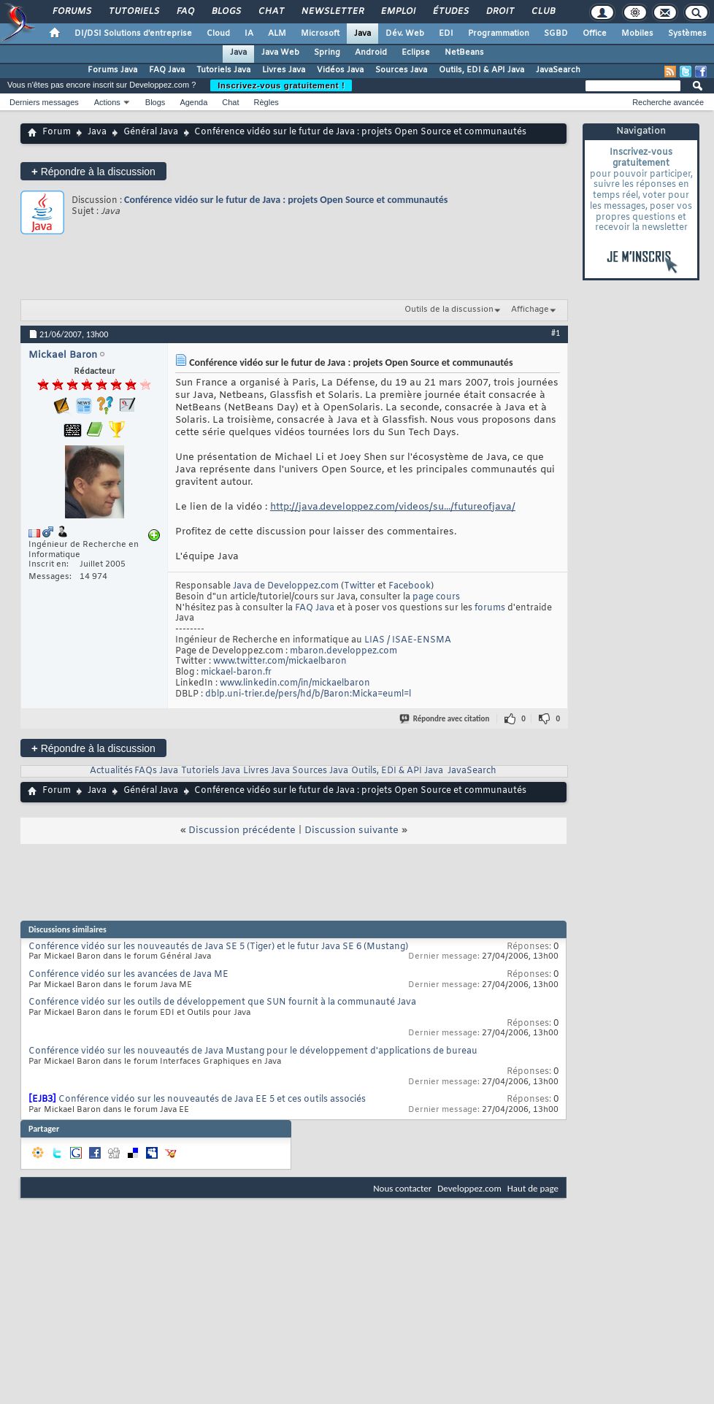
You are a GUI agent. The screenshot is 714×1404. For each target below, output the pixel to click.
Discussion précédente (242, 830)
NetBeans (464, 52)
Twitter (359, 586)
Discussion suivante (351, 830)
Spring (327, 52)
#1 (555, 333)
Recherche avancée (668, 102)
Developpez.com (469, 1188)
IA (249, 33)
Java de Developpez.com (286, 586)
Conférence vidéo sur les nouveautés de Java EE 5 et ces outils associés (212, 1099)
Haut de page (532, 1188)
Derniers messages (44, 102)
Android (371, 52)
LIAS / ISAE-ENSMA (407, 640)
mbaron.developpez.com (343, 651)
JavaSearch (558, 70)
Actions (107, 102)
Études (450, 12)
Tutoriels (133, 12)
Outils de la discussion (449, 309)
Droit (499, 12)
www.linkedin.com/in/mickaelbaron (295, 683)
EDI (446, 33)
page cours (436, 597)
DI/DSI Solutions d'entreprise (133, 33)
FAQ (184, 12)
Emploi (397, 12)
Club (542, 12)
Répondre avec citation (445, 719)
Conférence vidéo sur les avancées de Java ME (128, 975)
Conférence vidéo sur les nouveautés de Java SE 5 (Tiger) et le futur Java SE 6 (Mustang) (218, 947)
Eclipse (416, 52)
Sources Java (401, 70)
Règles (266, 102)
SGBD (556, 33)
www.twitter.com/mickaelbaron (280, 661)
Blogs (226, 12)
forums (490, 608)
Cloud (218, 33)
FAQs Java (156, 771)
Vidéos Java (340, 70)
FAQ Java (167, 70)
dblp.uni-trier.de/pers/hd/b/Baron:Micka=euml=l (308, 694)
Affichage (530, 309)
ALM (277, 33)
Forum (56, 132)
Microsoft (320, 33)
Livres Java (283, 70)
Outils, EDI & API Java (481, 70)
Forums (71, 12)
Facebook (409, 586)
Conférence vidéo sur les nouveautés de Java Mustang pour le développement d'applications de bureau (252, 1051)
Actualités (111, 771)
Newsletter (331, 12)
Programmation (498, 33)
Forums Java (112, 70)
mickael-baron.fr (236, 672)
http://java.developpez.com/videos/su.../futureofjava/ (392, 507)
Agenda (193, 102)
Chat (270, 12)
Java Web (280, 52)
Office (595, 33)
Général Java (150, 132)
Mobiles (637, 33)
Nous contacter (402, 1188)
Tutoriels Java (223, 70)
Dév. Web (404, 33)
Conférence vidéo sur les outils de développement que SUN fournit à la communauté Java (222, 1002)
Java (362, 33)
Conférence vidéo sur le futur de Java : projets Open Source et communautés (286, 199)
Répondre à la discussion (93, 171)
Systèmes (687, 33)
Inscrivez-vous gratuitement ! (281, 85)
